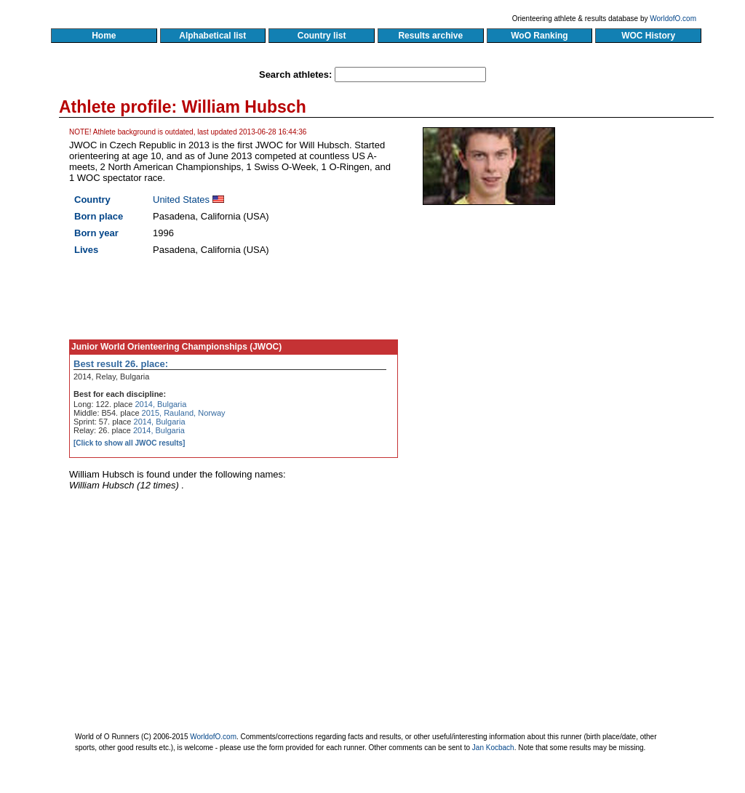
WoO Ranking (539, 36)
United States (181, 199)
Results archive (431, 36)
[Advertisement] (574, 356)
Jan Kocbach (493, 748)
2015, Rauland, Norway (184, 412)
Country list (321, 36)
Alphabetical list (213, 36)
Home (104, 36)
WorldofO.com (673, 19)
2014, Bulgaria (160, 404)
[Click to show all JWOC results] (129, 443)
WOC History (648, 36)
